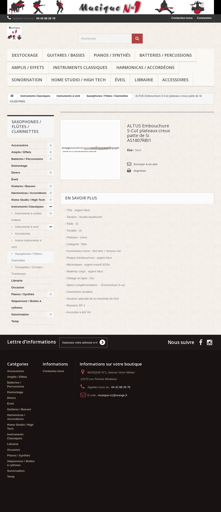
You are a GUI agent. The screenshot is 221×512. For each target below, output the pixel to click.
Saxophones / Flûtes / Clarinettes (27, 257)
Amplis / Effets (28, 67)
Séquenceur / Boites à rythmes (26, 304)
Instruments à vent (26, 226)
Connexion (204, 18)
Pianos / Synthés (112, 55)
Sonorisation (27, 79)
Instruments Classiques (80, 67)
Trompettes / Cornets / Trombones (27, 270)
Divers (15, 172)
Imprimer (140, 170)
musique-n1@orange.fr (112, 403)
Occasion (17, 287)
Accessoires (175, 79)
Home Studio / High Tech (78, 79)
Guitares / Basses (66, 55)
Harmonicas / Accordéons (145, 67)
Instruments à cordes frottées (26, 217)
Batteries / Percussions (165, 55)
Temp (15, 321)
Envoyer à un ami (145, 164)
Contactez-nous (182, 18)
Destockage (25, 55)
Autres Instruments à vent (26, 244)
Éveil (120, 79)
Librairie (144, 79)
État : (130, 150)
